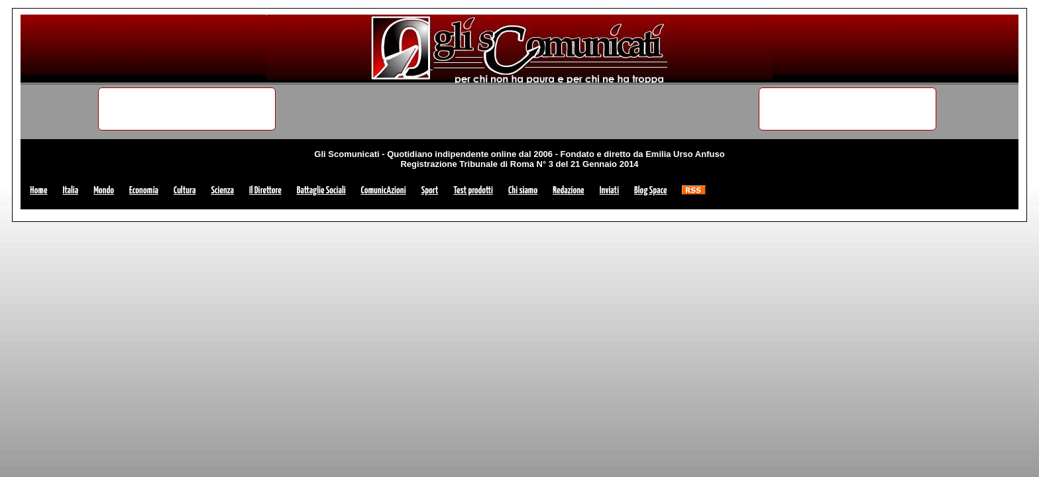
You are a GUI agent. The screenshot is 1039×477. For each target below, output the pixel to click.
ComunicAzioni (383, 190)
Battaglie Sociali (321, 190)
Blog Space (650, 190)
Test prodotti (473, 190)
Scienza (222, 190)
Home (38, 190)
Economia (143, 190)
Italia (70, 190)
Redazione (568, 190)
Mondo (103, 190)
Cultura (184, 190)
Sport (430, 190)
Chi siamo (522, 190)
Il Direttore (265, 190)
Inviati (609, 190)
